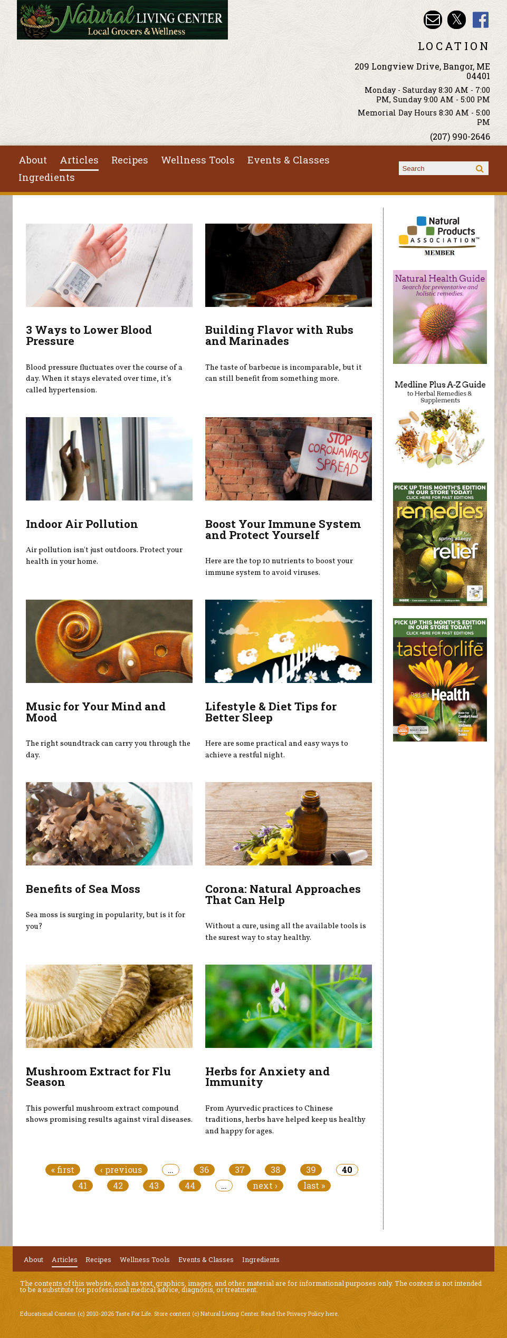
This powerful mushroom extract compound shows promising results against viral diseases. (109, 1114)
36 (204, 1169)
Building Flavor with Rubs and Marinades (279, 335)
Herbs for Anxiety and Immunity (267, 1077)
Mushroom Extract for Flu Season (98, 1077)
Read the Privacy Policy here (299, 1313)
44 (190, 1185)
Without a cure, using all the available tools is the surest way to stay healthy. (285, 932)
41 (82, 1185)
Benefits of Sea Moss (83, 888)
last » (314, 1185)
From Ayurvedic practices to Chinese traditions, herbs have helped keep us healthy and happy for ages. (285, 1120)
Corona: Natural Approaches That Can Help (283, 894)
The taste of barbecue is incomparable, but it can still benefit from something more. (283, 373)
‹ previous (121, 1169)
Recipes (129, 159)
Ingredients (46, 177)
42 (118, 1185)
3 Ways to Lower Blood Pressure (89, 335)
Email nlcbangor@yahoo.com (433, 20)
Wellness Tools (198, 159)
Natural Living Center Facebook (481, 20)
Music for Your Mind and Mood (96, 712)
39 (311, 1169)
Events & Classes (288, 159)
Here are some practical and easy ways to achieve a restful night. (276, 749)
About (32, 159)
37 (240, 1169)
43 (154, 1185)
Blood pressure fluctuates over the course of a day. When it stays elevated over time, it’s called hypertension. (104, 379)
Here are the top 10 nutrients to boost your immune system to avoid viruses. (279, 567)
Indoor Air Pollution (82, 523)
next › (265, 1185)
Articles (79, 159)
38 (275, 1169)
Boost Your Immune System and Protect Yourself (283, 529)
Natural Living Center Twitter (456, 20)
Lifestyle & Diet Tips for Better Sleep (271, 712)
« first (62, 1169)
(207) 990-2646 (460, 136)
